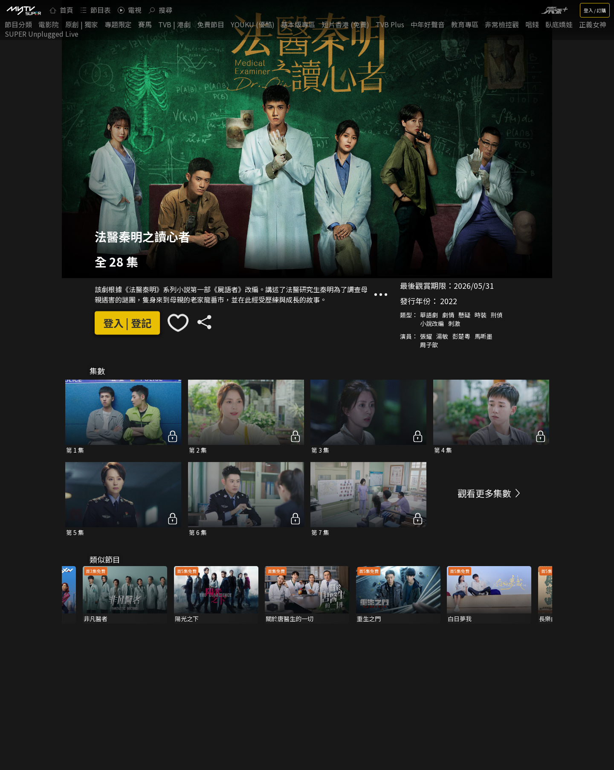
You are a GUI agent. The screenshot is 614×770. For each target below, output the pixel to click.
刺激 (454, 324)
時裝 (481, 315)
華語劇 (429, 315)
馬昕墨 (483, 336)
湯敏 (442, 336)
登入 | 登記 (127, 322)
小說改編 (432, 324)
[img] (23, 10)
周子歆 (429, 345)
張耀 (426, 336)
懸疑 (464, 315)
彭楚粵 (461, 336)
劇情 (448, 315)
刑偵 (497, 315)
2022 (448, 301)
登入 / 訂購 (595, 10)
